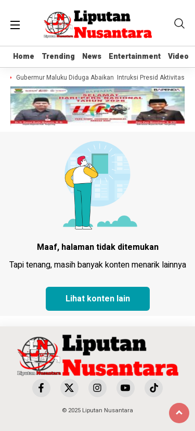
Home (23, 56)
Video (178, 56)
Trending (58, 56)
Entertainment (135, 56)
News (91, 56)
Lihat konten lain (98, 299)
